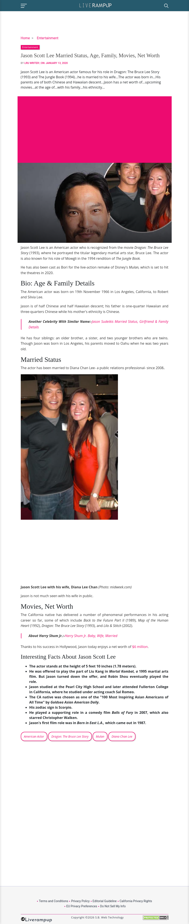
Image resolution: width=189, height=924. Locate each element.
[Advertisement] (95, 126)
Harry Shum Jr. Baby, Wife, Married (91, 635)
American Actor (34, 736)
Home (25, 38)
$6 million (140, 646)
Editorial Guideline (105, 901)
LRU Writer (31, 63)
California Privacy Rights (136, 901)
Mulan (100, 736)
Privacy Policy (80, 901)
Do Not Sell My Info (113, 906)
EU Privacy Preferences (81, 906)
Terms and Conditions (53, 901)
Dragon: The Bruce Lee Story (70, 736)
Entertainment (47, 38)
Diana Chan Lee (122, 736)
